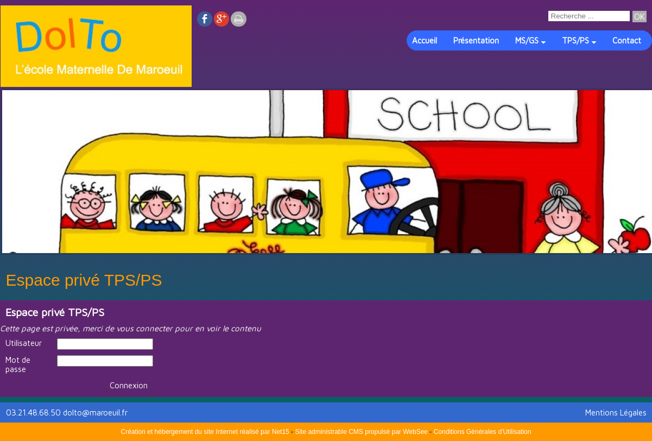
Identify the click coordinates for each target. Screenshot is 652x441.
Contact (626, 40)
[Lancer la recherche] (639, 16)
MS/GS (527, 40)
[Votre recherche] (589, 16)
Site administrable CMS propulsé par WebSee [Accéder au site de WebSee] (361, 432)
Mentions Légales (616, 412)
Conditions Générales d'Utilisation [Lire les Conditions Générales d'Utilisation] (482, 432)
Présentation (476, 40)
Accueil (424, 40)
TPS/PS (575, 40)
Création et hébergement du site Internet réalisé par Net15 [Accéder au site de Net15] (205, 432)
